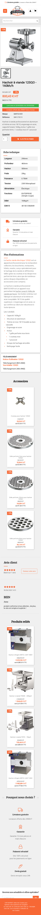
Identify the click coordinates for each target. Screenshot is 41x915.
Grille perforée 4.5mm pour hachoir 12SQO (20, 498)
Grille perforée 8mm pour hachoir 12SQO (20, 539)
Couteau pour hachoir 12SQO (20, 416)
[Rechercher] (20, 21)
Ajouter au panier (25, 139)
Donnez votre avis (29, 571)
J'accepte (32, 906)
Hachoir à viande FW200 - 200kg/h (20, 696)
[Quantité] (4, 139)
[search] (37, 21)
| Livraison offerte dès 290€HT (21, 2)
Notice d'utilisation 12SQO (13, 359)
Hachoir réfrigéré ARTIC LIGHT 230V (20, 778)
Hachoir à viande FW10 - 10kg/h (20, 737)
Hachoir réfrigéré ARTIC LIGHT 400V (20, 655)
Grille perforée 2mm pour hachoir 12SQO (20, 457)
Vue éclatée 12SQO (10, 365)
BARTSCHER (18, 114)
